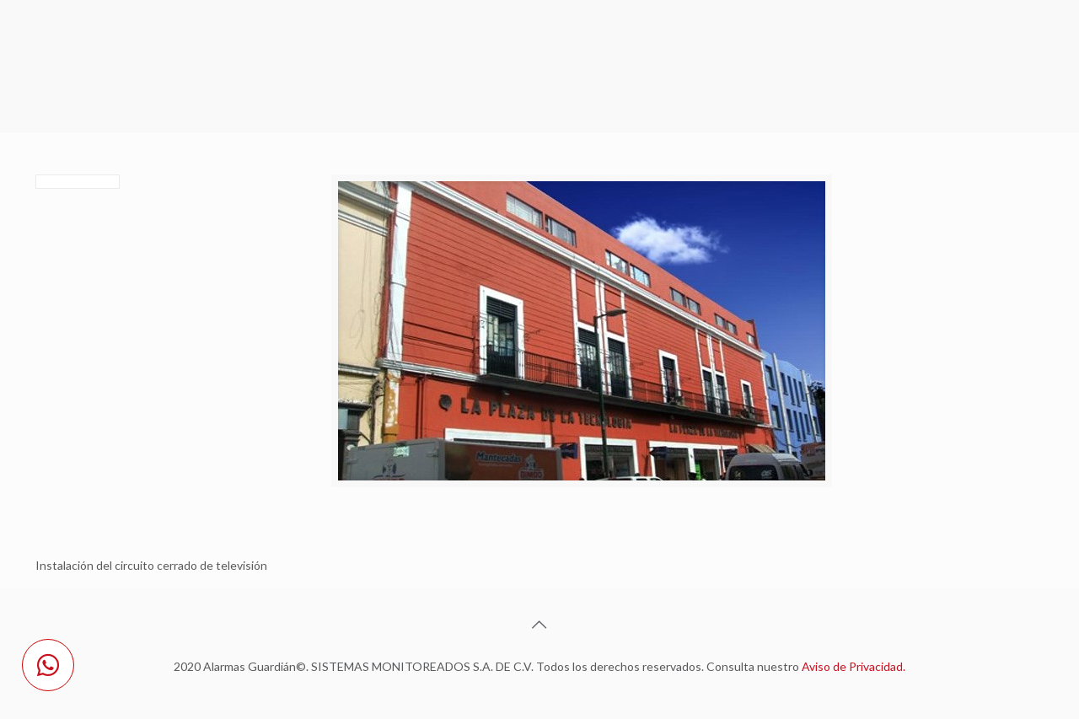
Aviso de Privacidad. (853, 666)
